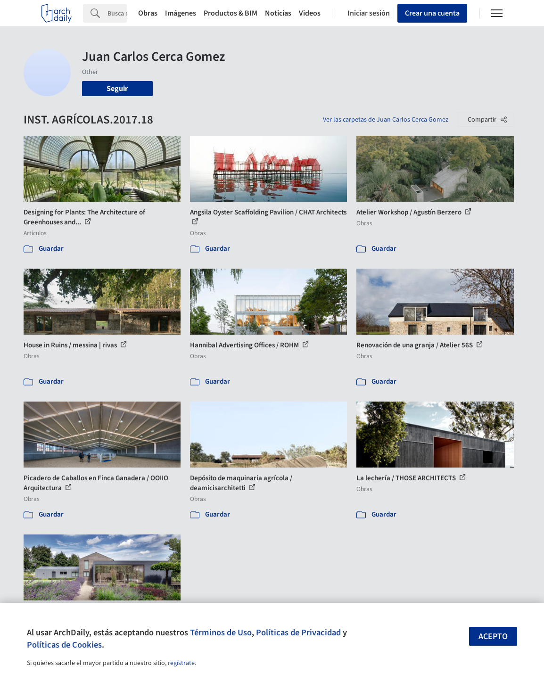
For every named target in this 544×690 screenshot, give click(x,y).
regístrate (181, 663)
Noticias (278, 13)
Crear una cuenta (432, 13)
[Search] (117, 13)
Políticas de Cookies (64, 645)
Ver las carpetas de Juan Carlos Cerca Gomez (385, 119)
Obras (147, 13)
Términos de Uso (221, 632)
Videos (310, 13)
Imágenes (180, 13)
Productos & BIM (230, 13)
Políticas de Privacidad (298, 632)
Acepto (493, 636)
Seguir (117, 88)
